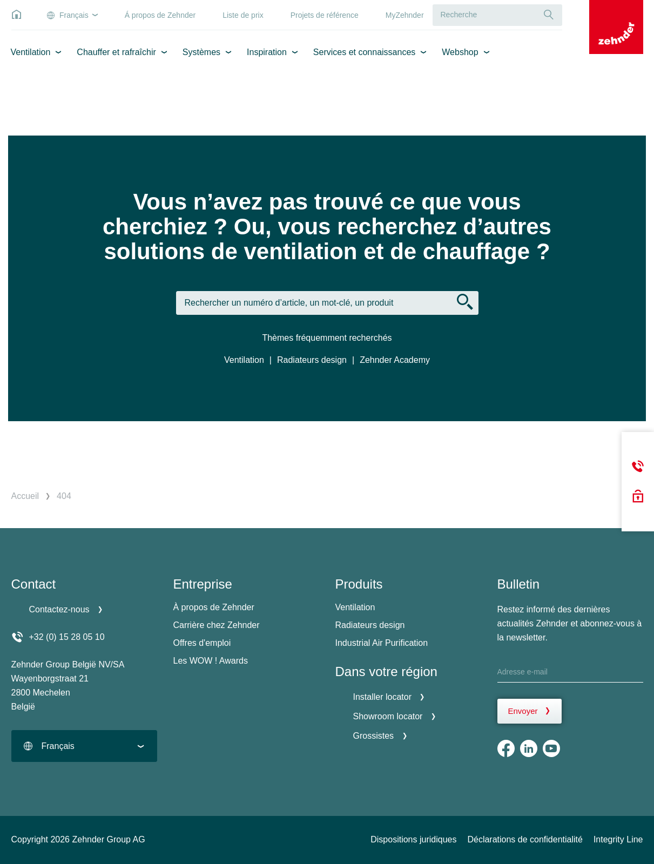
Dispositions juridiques (413, 839)
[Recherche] (549, 15)
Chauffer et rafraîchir (116, 52)
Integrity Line (618, 839)
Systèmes (201, 52)
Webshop (460, 52)
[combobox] (84, 746)
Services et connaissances (364, 52)
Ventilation (31, 52)
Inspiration (267, 52)
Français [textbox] (58, 746)
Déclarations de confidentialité (524, 839)
